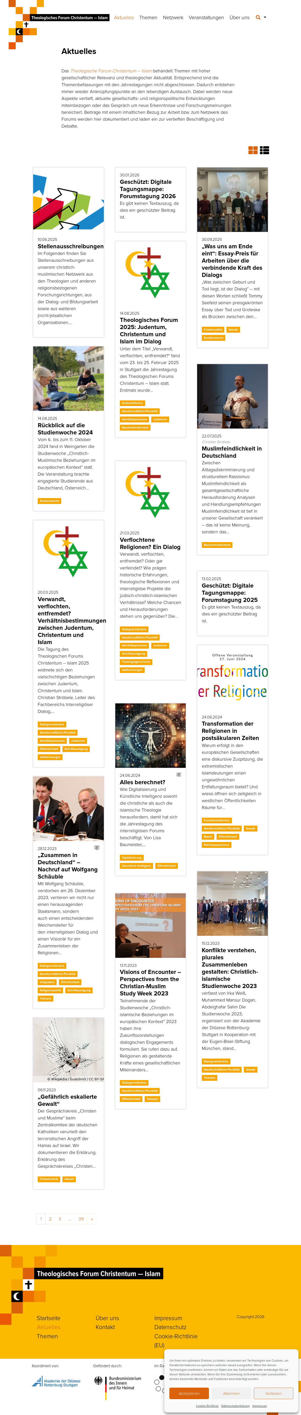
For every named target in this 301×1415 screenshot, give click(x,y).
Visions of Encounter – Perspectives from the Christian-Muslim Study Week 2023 (150, 983)
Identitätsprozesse (134, 419)
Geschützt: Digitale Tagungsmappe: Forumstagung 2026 (148, 188)
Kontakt (105, 1327)
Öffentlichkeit (49, 749)
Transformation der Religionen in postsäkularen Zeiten (230, 730)
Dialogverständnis (134, 629)
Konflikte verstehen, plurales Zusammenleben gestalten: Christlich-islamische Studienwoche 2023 (230, 968)
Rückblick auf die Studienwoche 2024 (65, 429)
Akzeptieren (189, 1393)
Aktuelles (124, 17)
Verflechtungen (132, 670)
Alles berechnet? (142, 782)
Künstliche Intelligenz (136, 865)
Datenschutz (170, 1327)
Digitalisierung (132, 857)
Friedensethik (213, 329)
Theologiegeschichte (136, 661)
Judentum (160, 419)
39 (81, 1219)
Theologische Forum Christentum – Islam (111, 71)
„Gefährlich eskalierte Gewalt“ (67, 1100)
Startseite (48, 1318)
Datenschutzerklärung (235, 1405)
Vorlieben (273, 1393)
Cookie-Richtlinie (207, 1405)
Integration (47, 982)
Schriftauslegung (133, 653)
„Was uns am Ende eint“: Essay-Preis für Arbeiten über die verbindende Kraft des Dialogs (232, 260)
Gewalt (233, 329)
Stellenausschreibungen (71, 246)
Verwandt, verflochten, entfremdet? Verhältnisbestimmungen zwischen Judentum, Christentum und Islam (72, 620)
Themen (148, 17)
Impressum (259, 1405)
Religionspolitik (50, 990)
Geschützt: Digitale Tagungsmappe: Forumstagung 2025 (230, 592)
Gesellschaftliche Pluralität (140, 411)
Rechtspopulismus (216, 845)
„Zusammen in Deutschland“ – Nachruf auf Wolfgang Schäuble (68, 866)
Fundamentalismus (217, 820)
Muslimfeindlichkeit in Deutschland (232, 452)
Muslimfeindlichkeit (135, 427)
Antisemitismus (132, 403)
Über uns (239, 17)
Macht (208, 836)
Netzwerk (173, 17)
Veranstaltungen (206, 17)
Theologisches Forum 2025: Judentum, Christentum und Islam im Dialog (149, 331)
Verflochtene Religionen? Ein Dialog (150, 543)
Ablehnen (231, 1393)
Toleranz (45, 998)
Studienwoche (213, 337)
